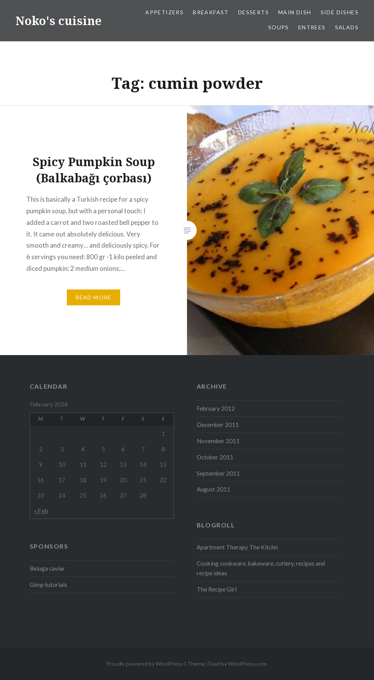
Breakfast (211, 12)
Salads (347, 27)
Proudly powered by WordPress (144, 663)
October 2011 (215, 457)
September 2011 (218, 473)
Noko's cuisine (58, 21)
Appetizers (164, 12)
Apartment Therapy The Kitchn (237, 547)
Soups (278, 27)
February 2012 (216, 408)
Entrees (312, 27)
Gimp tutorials (48, 584)
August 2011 (213, 489)
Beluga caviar (47, 568)
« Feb (41, 510)
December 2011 (218, 424)
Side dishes (340, 12)
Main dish (294, 12)
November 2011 (218, 440)
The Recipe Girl (216, 589)
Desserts (253, 12)
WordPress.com (247, 663)
